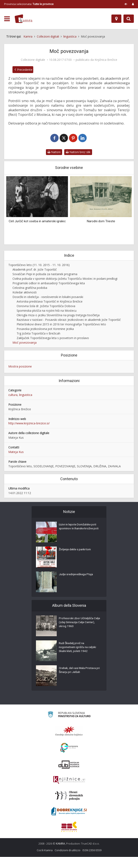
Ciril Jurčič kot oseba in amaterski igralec (37, 221)
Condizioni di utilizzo (67, 850)
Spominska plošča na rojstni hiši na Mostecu (46, 311)
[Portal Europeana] (69, 748)
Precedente (23, 70)
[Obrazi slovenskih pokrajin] (69, 796)
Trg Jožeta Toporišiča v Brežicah (38, 334)
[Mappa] (116, 19)
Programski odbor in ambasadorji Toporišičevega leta (48, 283)
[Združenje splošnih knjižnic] (69, 827)
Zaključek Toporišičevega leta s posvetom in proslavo (53, 338)
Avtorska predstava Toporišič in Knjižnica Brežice (50, 302)
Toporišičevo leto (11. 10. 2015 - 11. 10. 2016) (39, 265)
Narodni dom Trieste (101, 221)
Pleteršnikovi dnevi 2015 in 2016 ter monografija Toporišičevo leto (61, 324)
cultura (12, 395)
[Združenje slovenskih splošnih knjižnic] (69, 780)
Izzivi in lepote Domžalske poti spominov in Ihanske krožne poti (78, 529)
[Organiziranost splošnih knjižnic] (69, 731)
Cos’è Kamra (45, 850)
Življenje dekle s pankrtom (76, 550)
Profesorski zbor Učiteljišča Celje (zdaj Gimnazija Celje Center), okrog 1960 (76, 623)
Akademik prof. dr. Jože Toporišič (34, 270)
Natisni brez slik (78, 152)
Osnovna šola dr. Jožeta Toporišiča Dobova (46, 306)
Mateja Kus (16, 452)
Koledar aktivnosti (24, 292)
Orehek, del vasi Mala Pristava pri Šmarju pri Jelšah (78, 670)
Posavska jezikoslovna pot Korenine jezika (45, 329)
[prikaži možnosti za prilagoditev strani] (125, 4)
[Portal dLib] (69, 764)
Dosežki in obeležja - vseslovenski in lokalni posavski (47, 297)
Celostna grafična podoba (29, 288)
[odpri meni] (7, 19)
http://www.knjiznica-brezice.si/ (29, 423)
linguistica (25, 395)
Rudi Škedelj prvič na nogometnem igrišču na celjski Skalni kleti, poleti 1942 (79, 648)
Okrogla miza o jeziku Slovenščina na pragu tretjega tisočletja (58, 315)
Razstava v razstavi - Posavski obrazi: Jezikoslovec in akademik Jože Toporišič (69, 320)
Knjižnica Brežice (106, 60)
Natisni (54, 152)
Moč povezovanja (24, 343)
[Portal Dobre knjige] (69, 811)
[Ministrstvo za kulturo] (69, 715)
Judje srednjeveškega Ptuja (77, 574)
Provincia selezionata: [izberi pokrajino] (29, 4)
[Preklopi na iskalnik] (128, 19)
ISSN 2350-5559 (92, 850)
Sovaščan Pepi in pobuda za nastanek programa (44, 274)
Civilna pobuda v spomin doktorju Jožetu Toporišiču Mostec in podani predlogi (64, 279)
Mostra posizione (20, 367)
